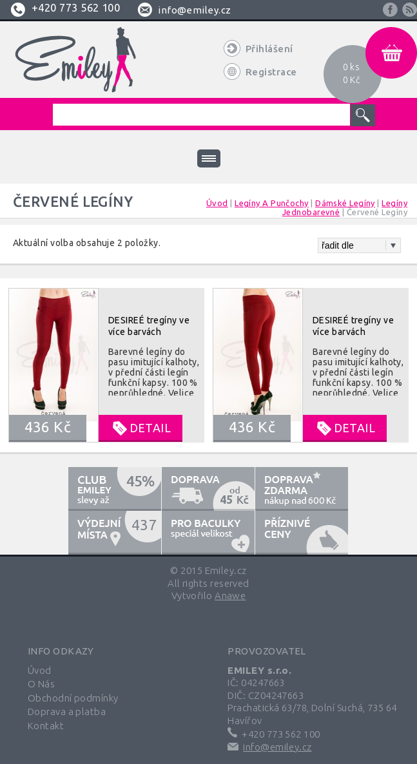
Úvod (40, 670)
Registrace (271, 71)
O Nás (41, 683)
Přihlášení (269, 48)
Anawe (230, 595)
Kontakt (46, 725)
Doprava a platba (67, 711)
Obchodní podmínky (73, 697)
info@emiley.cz (194, 10)
